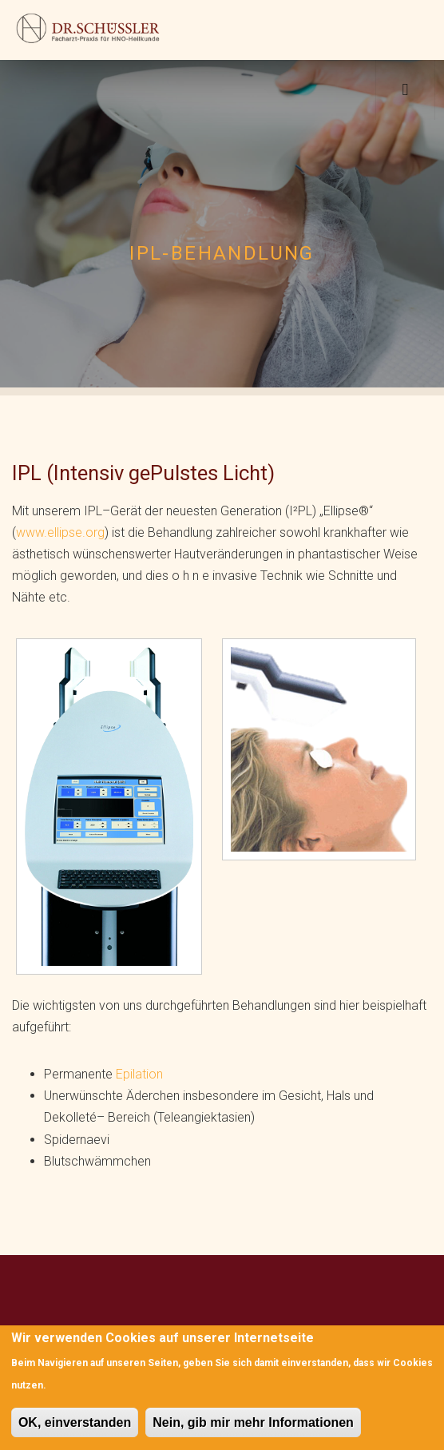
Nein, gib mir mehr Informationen (253, 1422)
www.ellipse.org (60, 532)
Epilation (139, 1074)
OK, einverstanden (74, 1422)
